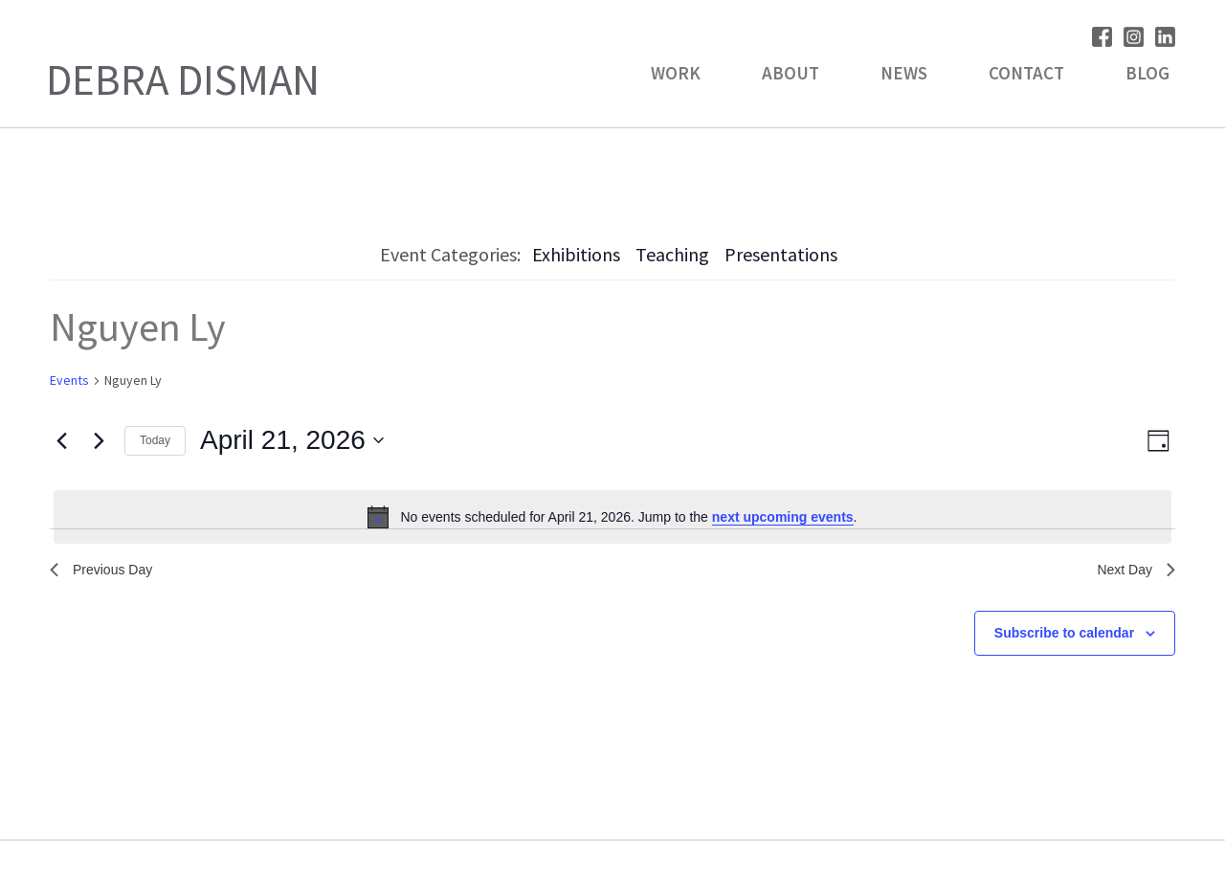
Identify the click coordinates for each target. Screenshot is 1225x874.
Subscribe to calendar (1064, 637)
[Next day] (98, 440)
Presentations (780, 254)
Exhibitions (576, 254)
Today (155, 440)
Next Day (1132, 572)
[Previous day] (61, 440)
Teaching (672, 254)
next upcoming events (783, 517)
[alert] (612, 517)
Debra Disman (183, 79)
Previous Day (107, 572)
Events (69, 380)
